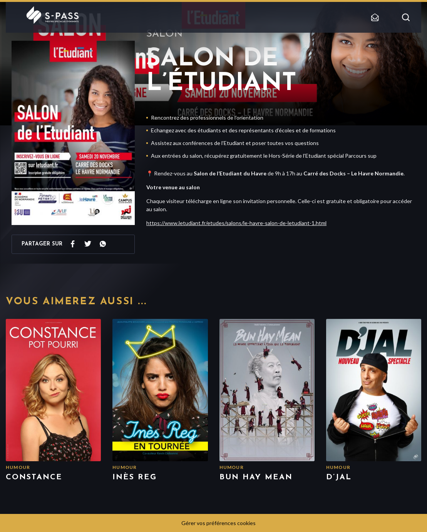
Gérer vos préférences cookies (218, 523)
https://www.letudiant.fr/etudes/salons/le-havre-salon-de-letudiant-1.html (236, 223)
